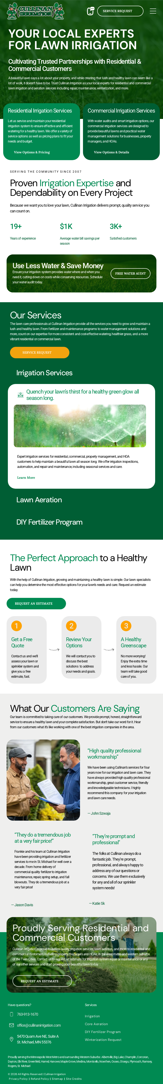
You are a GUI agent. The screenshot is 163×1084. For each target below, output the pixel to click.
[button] (81, 373)
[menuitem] (120, 1016)
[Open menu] (153, 11)
